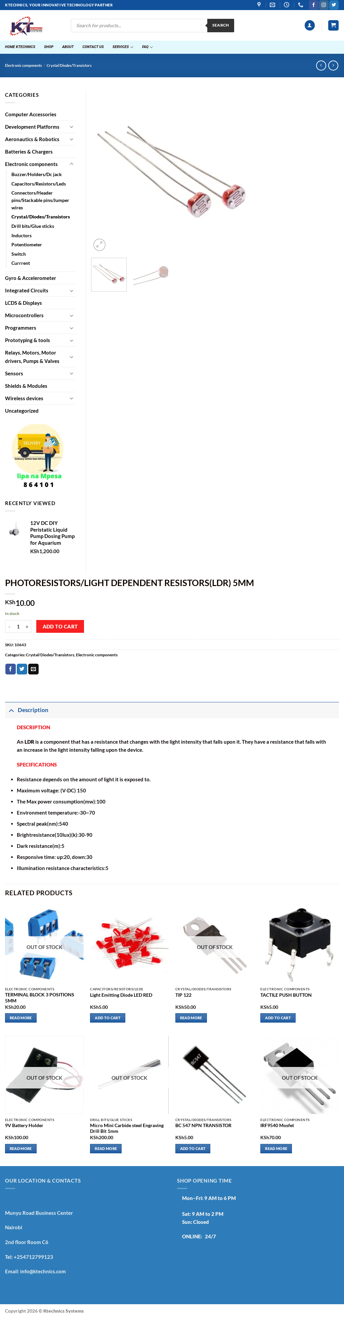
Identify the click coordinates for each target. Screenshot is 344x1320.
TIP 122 (183, 995)
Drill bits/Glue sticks (32, 226)
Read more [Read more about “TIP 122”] (191, 1018)
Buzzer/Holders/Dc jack (36, 174)
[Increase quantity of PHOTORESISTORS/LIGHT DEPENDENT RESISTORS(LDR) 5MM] (27, 626)
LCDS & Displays (23, 303)
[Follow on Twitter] (333, 5)
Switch (18, 254)
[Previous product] (333, 65)
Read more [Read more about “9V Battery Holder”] (21, 1148)
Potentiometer (26, 244)
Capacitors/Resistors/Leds (38, 184)
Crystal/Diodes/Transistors (69, 66)
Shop (48, 47)
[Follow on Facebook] (313, 5)
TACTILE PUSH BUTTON (286, 995)
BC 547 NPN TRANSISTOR (203, 1125)
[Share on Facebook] (10, 669)
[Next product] (321, 65)
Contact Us (93, 47)
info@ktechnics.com (43, 1271)
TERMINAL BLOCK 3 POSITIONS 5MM (39, 997)
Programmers (20, 328)
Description (26, 710)
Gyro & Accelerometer (30, 278)
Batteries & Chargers (29, 152)
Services (123, 47)
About (68, 47)
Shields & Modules (26, 386)
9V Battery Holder (24, 1125)
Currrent (20, 263)
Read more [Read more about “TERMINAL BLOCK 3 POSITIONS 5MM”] (21, 1018)
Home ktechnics (20, 47)
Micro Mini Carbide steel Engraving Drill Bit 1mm (127, 1128)
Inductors (21, 235)
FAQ (147, 47)
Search (220, 25)
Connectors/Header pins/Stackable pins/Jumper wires (40, 200)
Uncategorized (22, 411)
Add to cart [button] (108, 1018)
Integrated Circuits (26, 290)
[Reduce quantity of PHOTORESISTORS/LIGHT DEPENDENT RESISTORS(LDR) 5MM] (9, 626)
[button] (310, 25)
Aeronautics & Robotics (32, 139)
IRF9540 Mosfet (277, 1125)
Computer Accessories (30, 114)
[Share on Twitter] (22, 669)
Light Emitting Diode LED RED (121, 995)
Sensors (14, 373)
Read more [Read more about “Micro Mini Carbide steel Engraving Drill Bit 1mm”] (106, 1148)
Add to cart (60, 626)
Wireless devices (24, 398)
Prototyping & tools (27, 340)
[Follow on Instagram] (323, 5)
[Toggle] (72, 126)
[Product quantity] (18, 626)
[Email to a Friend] (33, 669)
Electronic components (23, 66)
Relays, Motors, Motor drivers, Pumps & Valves (32, 356)
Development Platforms (32, 127)
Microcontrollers (24, 315)
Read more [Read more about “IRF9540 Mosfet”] (276, 1148)
